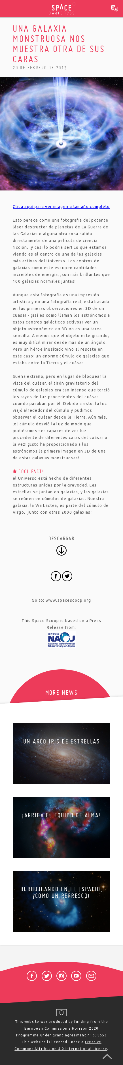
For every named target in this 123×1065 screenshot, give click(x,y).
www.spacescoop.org (68, 600)
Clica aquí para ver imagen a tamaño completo (61, 206)
